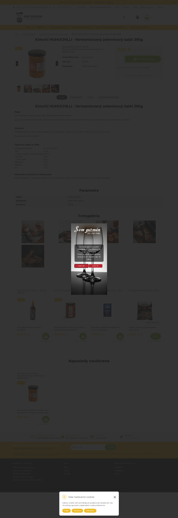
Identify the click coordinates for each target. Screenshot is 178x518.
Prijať (66, 511)
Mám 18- (95, 266)
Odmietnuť (90, 511)
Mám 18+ (81, 266)
